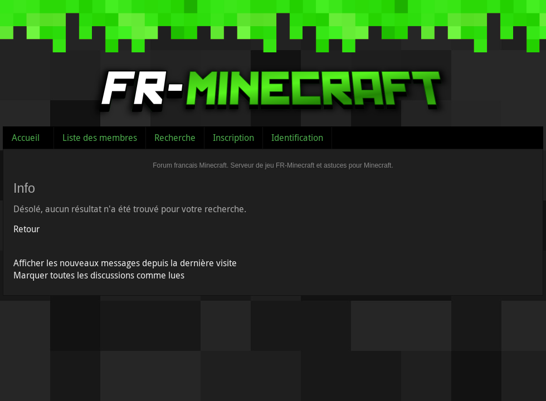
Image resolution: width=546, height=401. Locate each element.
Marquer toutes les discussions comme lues (98, 275)
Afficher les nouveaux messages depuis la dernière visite (125, 263)
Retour (26, 229)
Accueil (26, 137)
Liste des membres (99, 137)
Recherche (175, 137)
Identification (297, 137)
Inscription (233, 137)
